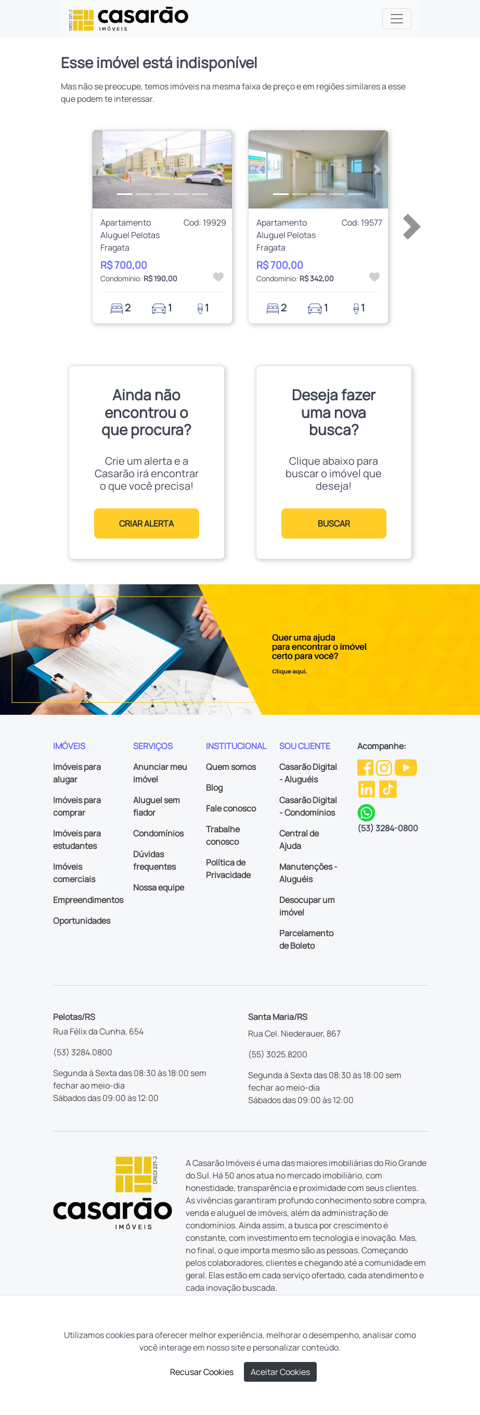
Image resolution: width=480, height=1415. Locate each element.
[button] (103, 169)
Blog (214, 787)
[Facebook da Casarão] (366, 766)
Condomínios (158, 833)
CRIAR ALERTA (146, 523)
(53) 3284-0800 (387, 828)
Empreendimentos (88, 900)
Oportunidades (81, 920)
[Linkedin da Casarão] (367, 788)
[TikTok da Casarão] (388, 788)
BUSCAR (334, 523)
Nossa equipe (158, 887)
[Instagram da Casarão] (385, 766)
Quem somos (231, 766)
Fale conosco (231, 808)
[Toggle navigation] (396, 18)
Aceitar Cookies (280, 1372)
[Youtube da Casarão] (406, 766)
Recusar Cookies (201, 1372)
